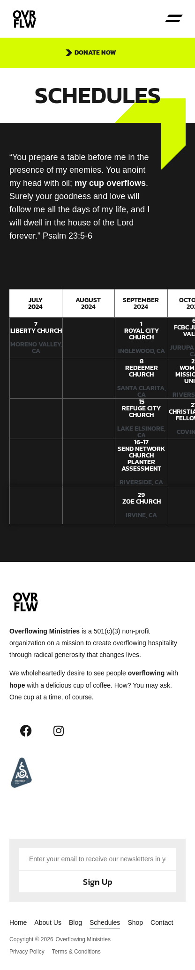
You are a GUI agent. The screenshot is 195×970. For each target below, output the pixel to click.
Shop (135, 922)
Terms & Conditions (76, 951)
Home (18, 922)
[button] (174, 18)
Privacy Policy (27, 951)
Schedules (105, 922)
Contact (161, 922)
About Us (47, 922)
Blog (75, 922)
